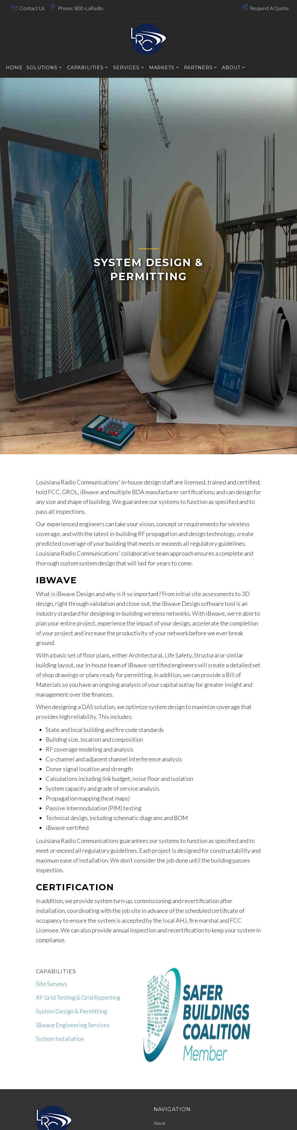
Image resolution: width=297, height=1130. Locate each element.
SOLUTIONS (42, 68)
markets (161, 68)
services (126, 68)
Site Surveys (51, 983)
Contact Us (32, 8)
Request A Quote (269, 8)
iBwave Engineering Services (72, 1024)
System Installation (60, 1038)
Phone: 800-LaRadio (80, 8)
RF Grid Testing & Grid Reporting (78, 997)
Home (14, 68)
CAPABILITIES (85, 68)
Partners (198, 68)
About (231, 68)
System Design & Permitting (71, 1011)
